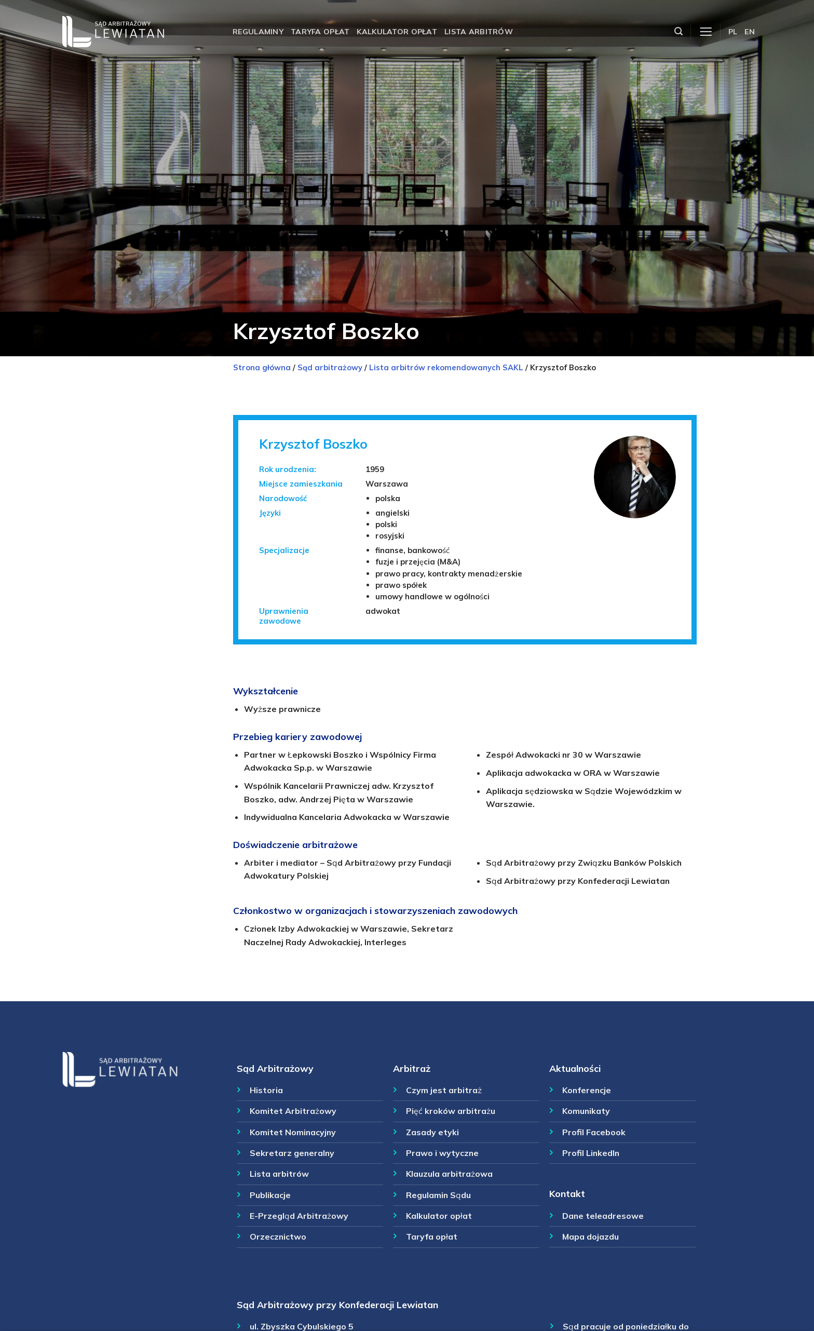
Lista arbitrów (478, 31)
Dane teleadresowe (603, 1216)
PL (733, 31)
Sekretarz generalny (292, 1153)
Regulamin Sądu (438, 1195)
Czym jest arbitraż (444, 1090)
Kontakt (567, 1193)
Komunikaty (586, 1111)
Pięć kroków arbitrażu (450, 1111)
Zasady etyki (432, 1132)
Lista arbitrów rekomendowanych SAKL (446, 367)
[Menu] (706, 32)
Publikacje (270, 1195)
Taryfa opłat (320, 31)
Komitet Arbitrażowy (293, 1111)
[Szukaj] (678, 31)
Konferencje (586, 1090)
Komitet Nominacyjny (293, 1132)
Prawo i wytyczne (442, 1153)
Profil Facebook (594, 1132)
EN (749, 31)
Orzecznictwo (278, 1236)
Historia (266, 1090)
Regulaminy (258, 31)
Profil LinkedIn (590, 1153)
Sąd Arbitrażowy (275, 1068)
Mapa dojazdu (590, 1236)
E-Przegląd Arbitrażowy (299, 1216)
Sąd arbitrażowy (329, 367)
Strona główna (262, 367)
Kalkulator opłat (397, 31)
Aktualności (575, 1068)
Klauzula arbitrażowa (449, 1173)
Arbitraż (411, 1068)
